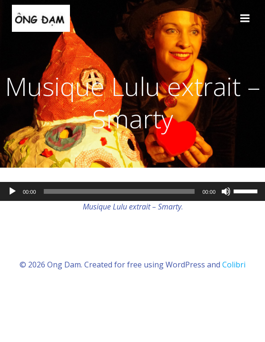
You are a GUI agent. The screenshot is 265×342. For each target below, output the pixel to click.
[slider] (119, 191)
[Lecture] (12, 191)
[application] (132, 191)
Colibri (233, 264)
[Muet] (226, 191)
